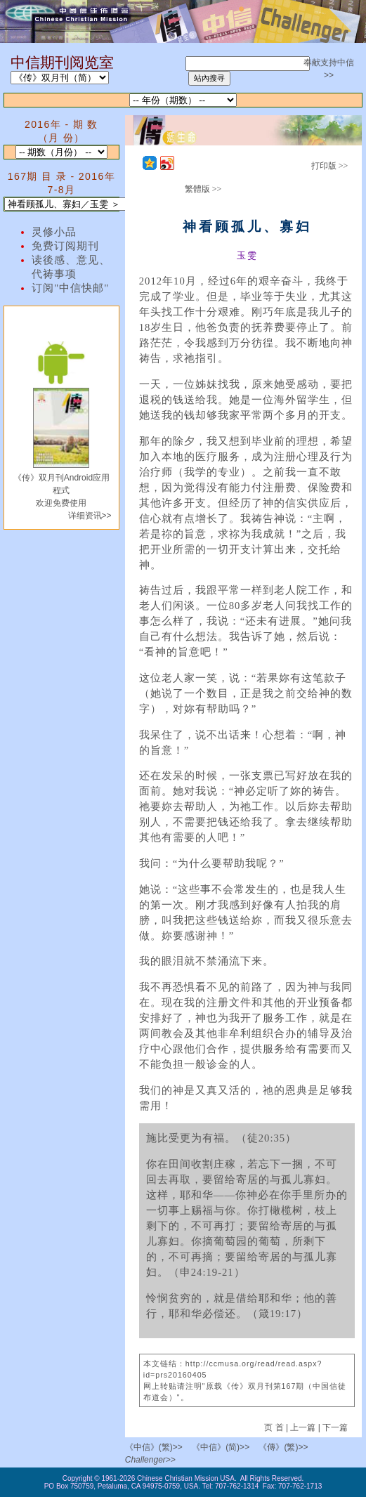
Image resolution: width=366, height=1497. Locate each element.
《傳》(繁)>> (283, 1447)
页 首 (275, 1427)
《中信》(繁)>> (154, 1447)
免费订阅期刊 (65, 245)
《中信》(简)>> (220, 1447)
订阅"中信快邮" (70, 288)
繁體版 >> (203, 189)
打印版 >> (329, 166)
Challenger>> (150, 1460)
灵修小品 (54, 231)
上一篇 (302, 1427)
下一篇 (335, 1427)
